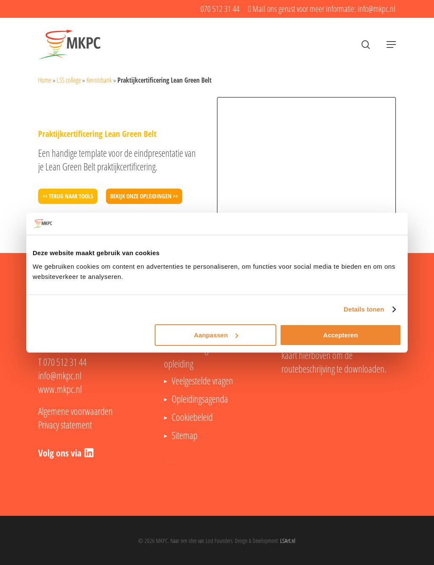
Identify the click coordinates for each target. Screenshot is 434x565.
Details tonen (364, 309)
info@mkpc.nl (59, 375)
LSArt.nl (287, 541)
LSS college (69, 80)
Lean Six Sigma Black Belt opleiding (207, 356)
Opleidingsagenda (200, 399)
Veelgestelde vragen (202, 380)
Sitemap (185, 435)
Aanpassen (216, 335)
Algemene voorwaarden (75, 411)
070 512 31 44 (64, 362)
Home (44, 80)
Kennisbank (99, 80)
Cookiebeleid (192, 417)
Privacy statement (65, 424)
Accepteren (340, 335)
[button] (391, 44)
